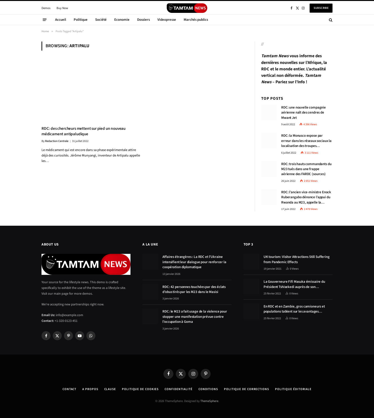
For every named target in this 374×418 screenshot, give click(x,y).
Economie (122, 19)
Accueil (60, 19)
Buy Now (62, 8)
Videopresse (166, 19)
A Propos (90, 389)
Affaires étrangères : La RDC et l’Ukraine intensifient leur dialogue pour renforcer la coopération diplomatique (194, 262)
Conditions (208, 389)
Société (101, 19)
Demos (46, 8)
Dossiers (143, 19)
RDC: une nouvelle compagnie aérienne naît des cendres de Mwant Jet (303, 112)
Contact (69, 389)
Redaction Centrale (56, 141)
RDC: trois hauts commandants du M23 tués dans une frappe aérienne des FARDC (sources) (306, 169)
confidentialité (178, 389)
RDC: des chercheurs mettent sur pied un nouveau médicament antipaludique (83, 131)
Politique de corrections (246, 389)
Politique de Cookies (140, 389)
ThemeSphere (209, 401)
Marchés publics (196, 19)
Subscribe (321, 8)
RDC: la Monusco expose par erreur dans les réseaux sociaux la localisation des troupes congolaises (306, 140)
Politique (81, 19)
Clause (110, 389)
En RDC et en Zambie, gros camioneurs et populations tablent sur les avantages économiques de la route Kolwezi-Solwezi (295, 309)
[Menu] (45, 20)
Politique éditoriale (293, 389)
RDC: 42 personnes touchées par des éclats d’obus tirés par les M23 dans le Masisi (194, 289)
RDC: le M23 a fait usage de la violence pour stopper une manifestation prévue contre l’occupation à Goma (194, 316)
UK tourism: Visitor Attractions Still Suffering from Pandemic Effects (297, 259)
